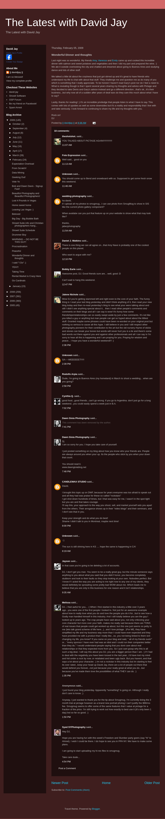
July (15, 137)
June (15, 141)
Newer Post (59, 783)
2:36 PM (66, 345)
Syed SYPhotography (74, 727)
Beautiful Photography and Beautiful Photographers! (26, 194)
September (18, 128)
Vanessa (102, 60)
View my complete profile (19, 80)
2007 (13, 296)
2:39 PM (66, 364)
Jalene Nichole (70, 294)
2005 (13, 305)
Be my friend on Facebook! (23, 103)
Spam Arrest (15, 107)
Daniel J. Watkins (71, 240)
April (15, 151)
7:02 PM (66, 408)
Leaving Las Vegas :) (22, 209)
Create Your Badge (14, 62)
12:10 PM (67, 259)
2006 (13, 301)
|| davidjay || (16, 72)
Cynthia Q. (68, 396)
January (17, 286)
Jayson (66, 561)
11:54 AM (67, 230)
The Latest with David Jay (66, 22)
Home (106, 783)
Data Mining (18, 172)
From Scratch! (19, 168)
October (17, 124)
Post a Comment (67, 768)
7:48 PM (66, 471)
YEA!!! (15, 267)
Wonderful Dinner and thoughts (23, 257)
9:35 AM (66, 592)
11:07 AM (67, 145)
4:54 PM (66, 761)
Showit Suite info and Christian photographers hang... (27, 224)
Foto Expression (71, 155)
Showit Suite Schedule (23, 230)
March (16, 155)
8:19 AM (66, 551)
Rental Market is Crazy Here (26, 276)
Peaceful (16, 251)
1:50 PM (66, 717)
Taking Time (18, 271)
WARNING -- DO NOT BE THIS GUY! (25, 240)
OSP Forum (15, 99)
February (18, 159)
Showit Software (17, 95)
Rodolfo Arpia (69, 374)
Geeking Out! (19, 177)
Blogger (96, 808)
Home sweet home (21, 205)
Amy (94, 60)
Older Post (152, 783)
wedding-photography (74, 196)
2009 (13, 120)
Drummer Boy (19, 234)
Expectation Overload (23, 163)
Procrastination (19, 246)
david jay (13, 92)
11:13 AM (67, 164)
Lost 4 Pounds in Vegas (24, 200)
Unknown (67, 174)
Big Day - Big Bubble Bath (25, 218)
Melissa (66, 602)
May (15, 146)
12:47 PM (67, 284)
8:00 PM (66, 525)
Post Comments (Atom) (78, 790)
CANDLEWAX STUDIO (74, 481)
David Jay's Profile (14, 53)
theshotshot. (69, 136)
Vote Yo (16, 181)
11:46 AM (67, 186)
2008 (13, 292)
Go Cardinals (18, 280)
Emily (115, 60)
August (16, 132)
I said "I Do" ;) (19, 262)
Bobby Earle (69, 269)
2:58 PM (66, 386)
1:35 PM (66, 675)
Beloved (16, 214)
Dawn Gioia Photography (76, 418)
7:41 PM (66, 427)
